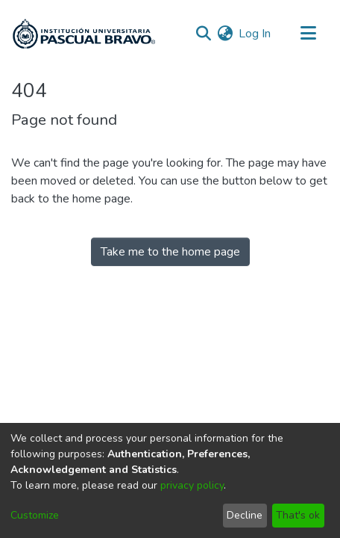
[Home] (84, 33)
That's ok (298, 515)
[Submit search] (203, 34)
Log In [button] (255, 33)
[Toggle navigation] (308, 33)
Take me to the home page (170, 252)
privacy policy (192, 485)
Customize (34, 515)
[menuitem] (224, 34)
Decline (244, 515)
